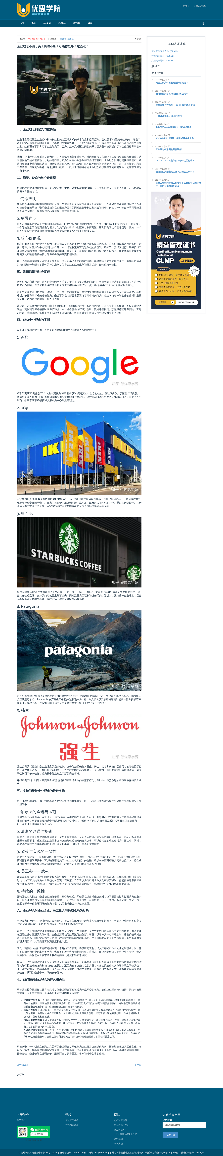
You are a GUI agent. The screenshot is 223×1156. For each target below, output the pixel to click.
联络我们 (118, 1139)
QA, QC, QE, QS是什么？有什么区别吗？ (175, 160)
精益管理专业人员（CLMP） (165, 51)
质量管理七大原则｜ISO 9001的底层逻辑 (175, 105)
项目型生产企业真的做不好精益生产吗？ (175, 171)
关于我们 (77, 23)
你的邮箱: (184, 1123)
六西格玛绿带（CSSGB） (163, 56)
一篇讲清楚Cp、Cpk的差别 (169, 116)
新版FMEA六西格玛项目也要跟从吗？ (174, 127)
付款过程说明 (120, 1120)
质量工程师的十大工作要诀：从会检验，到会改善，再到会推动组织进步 (178, 184)
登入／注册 (200, 6)
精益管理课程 (71, 1120)
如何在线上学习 (121, 1125)
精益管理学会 (67, 39)
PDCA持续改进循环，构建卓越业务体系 (175, 138)
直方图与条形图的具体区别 (168, 149)
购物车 (186, 6)
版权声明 (118, 1143)
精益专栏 (47, 23)
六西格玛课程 (71, 1125)
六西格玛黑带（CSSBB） (163, 60)
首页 (22, 23)
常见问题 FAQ (120, 1129)
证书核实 (62, 23)
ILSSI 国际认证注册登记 (125, 1134)
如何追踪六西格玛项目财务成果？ (172, 94)
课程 (34, 23)
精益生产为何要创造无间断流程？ (172, 82)
